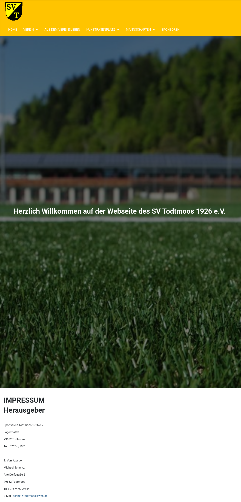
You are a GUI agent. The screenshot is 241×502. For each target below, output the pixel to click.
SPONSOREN (171, 29)
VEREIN (28, 29)
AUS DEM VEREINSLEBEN (62, 29)
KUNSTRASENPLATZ (100, 29)
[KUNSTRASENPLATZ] (117, 29)
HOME (12, 29)
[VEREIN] (36, 29)
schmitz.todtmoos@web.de (30, 496)
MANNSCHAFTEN (138, 29)
